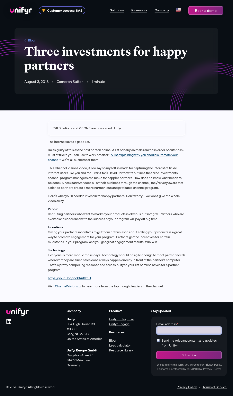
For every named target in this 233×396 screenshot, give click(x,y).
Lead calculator (120, 345)
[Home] (21, 10)
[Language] (178, 10)
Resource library (121, 350)
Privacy (207, 369)
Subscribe (189, 355)
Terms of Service (215, 387)
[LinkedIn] (8, 321)
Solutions (117, 10)
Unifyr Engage (119, 324)
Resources (139, 10)
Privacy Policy (213, 364)
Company (162, 10)
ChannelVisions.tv (68, 286)
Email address (167, 324)
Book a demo (206, 10)
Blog (29, 40)
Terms (217, 369)
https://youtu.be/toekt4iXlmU (69, 278)
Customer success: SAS (64, 10)
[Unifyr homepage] (17, 312)
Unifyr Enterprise (121, 319)
